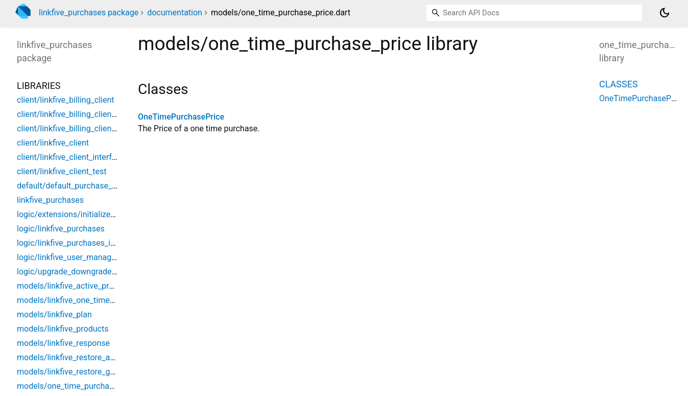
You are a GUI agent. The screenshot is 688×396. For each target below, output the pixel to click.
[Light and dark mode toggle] (664, 13)
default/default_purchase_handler (78, 186)
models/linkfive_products (62, 329)
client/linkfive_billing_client (65, 100)
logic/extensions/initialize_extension (83, 214)
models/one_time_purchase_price (78, 386)
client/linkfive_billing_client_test (74, 128)
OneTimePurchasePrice (181, 117)
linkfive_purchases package (88, 12)
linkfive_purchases (50, 200)
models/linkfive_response (63, 343)
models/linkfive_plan (54, 314)
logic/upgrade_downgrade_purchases (85, 271)
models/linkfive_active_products (75, 286)
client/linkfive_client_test (61, 171)
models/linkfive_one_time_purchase (82, 300)
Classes (618, 84)
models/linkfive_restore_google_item (83, 372)
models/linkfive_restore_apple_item (81, 357)
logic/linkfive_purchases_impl (70, 243)
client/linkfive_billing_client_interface (83, 114)
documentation (174, 12)
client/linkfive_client (53, 143)
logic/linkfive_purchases (61, 229)
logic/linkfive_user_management (75, 257)
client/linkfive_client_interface (71, 157)
